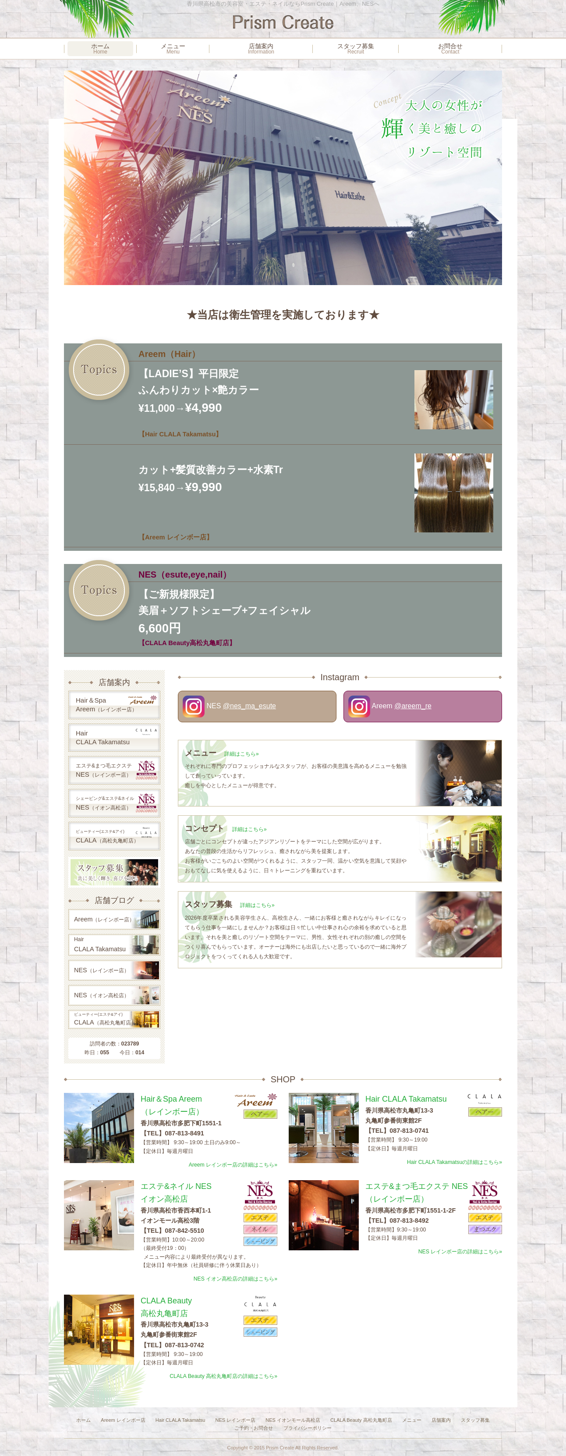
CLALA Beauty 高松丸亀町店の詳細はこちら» (223, 1376)
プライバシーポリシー (307, 1428)
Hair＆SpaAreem (116, 704)
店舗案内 (261, 49)
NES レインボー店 (235, 1420)
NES (116, 770)
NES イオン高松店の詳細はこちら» (235, 1279)
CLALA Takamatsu (100, 944)
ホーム (100, 49)
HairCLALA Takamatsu (116, 737)
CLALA (116, 835)
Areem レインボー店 (123, 1420)
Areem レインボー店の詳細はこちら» (233, 1165)
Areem (104, 919)
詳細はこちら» (241, 754)
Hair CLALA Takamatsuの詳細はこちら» (454, 1162)
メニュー (173, 49)
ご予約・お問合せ (253, 1428)
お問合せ (450, 49)
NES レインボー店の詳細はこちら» (460, 1252)
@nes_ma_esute (249, 706)
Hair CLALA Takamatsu (180, 1420)
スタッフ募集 (355, 49)
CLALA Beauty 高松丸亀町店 (361, 1420)
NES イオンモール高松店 (292, 1420)
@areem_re (413, 706)
